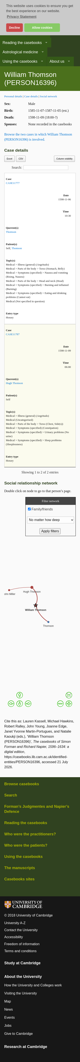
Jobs (8, 1025)
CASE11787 (12, 334)
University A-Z (15, 923)
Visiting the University (20, 993)
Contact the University (21, 930)
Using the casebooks (20, 61)
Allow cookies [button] (42, 27)
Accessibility (13, 937)
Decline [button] (14, 27)
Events (9, 1017)
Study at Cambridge (22, 963)
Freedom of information (21, 944)
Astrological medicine (20, 52)
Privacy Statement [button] (21, 16)
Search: (40, 167)
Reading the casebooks (22, 43)
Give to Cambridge (18, 1033)
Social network (48, 96)
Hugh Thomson (14, 383)
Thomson (11, 231)
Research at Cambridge (25, 1047)
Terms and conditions (20, 951)
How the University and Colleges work (33, 985)
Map (7, 1001)
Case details (31, 96)
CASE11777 (12, 183)
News (8, 1009)
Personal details (13, 96)
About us (56, 61)
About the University (23, 976)
